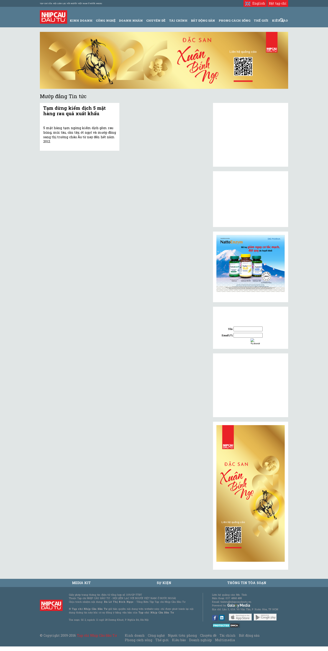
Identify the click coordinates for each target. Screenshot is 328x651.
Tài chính (228, 635)
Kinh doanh (134, 635)
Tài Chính (178, 20)
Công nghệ (156, 635)
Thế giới (261, 20)
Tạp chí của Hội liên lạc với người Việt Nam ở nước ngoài (71, 3)
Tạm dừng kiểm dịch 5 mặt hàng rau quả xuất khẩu (74, 110)
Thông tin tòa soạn (246, 583)
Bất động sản (203, 20)
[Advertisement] (250, 385)
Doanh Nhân (131, 20)
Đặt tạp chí (278, 3)
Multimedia (225, 640)
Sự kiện (164, 583)
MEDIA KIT (81, 583)
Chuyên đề (155, 20)
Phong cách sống (138, 640)
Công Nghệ (105, 20)
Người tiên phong (182, 635)
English (255, 3)
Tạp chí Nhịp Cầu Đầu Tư (97, 635)
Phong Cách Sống (234, 20)
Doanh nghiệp (200, 640)
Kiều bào (179, 640)
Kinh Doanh (81, 20)
